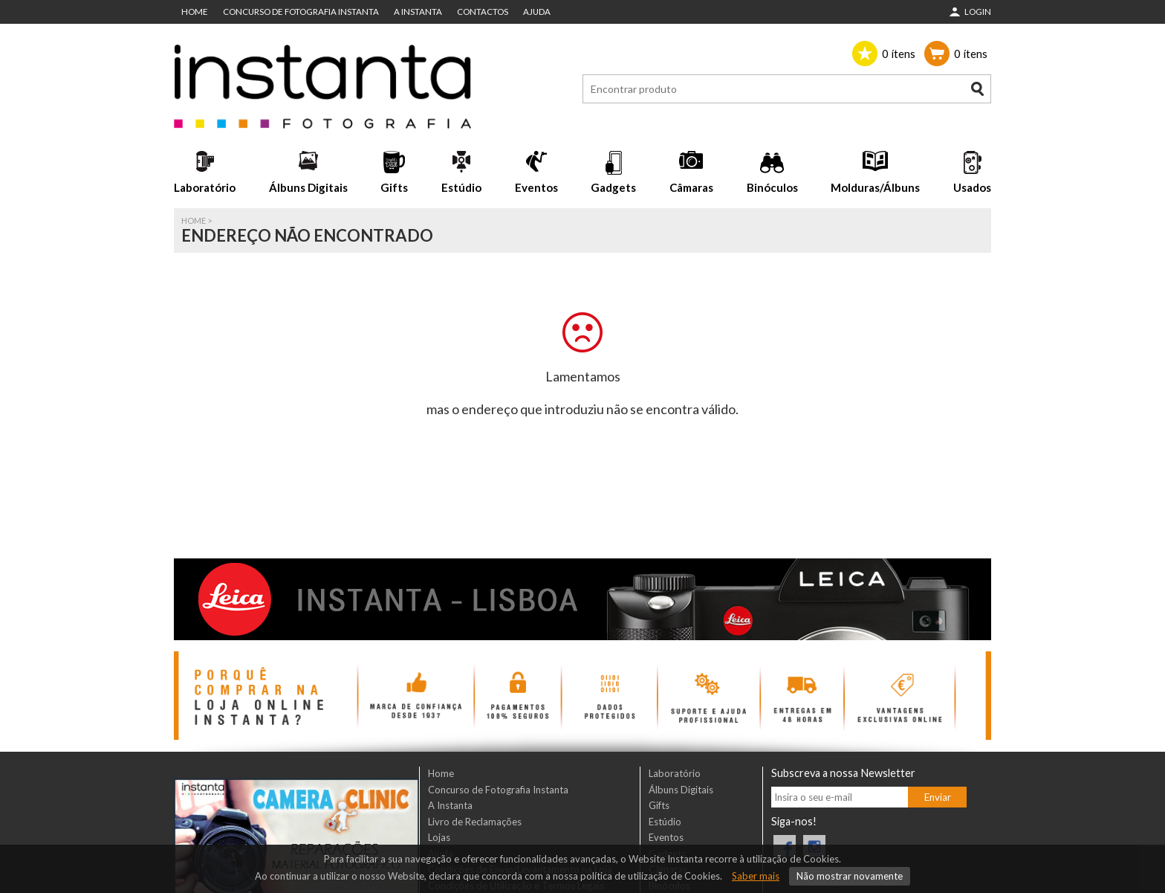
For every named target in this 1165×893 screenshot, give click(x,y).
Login (977, 11)
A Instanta (418, 11)
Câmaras (691, 187)
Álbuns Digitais (308, 187)
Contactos (482, 11)
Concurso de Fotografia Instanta (301, 11)
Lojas (439, 837)
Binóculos (772, 187)
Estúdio (461, 187)
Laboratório (205, 187)
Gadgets (613, 187)
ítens (898, 53)
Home (194, 11)
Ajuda (537, 11)
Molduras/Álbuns (875, 187)
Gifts (394, 187)
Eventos (536, 187)
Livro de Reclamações (475, 822)
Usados (972, 187)
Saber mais (755, 876)
